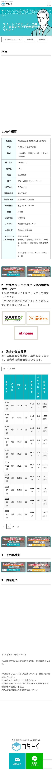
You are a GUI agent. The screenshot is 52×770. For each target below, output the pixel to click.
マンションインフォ (9, 745)
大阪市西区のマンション (12, 39)
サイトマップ (32, 754)
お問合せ (5, 754)
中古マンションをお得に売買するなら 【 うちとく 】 (25, 762)
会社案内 (30, 749)
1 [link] (8, 491)
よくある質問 (7, 749)
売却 (28, 740)
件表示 (12, 369)
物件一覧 (30, 39)
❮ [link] (4, 491)
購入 (3, 740)
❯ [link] (18, 491)
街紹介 (29, 745)
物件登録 (42, 39)
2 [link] (13, 491)
